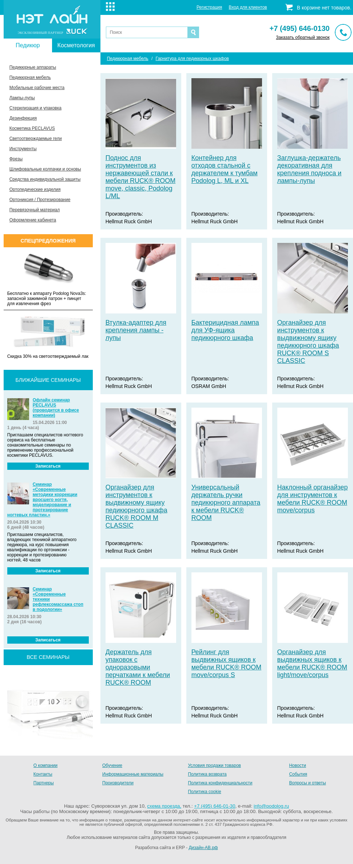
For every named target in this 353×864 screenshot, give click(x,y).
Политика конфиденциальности (220, 782)
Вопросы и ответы (307, 782)
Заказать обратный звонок (302, 37)
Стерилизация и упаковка (35, 108)
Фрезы (16, 158)
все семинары (48, 657)
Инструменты (23, 148)
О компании (45, 765)
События (298, 774)
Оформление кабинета (32, 220)
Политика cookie (204, 791)
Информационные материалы (132, 774)
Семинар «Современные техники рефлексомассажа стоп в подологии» (58, 599)
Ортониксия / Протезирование (40, 199)
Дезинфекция (23, 118)
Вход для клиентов (248, 7)
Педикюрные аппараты (32, 67)
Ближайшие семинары (48, 380)
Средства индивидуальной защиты (45, 179)
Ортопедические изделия (35, 189)
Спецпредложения (48, 241)
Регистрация (209, 7)
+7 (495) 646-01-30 (214, 806)
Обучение (112, 765)
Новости (297, 765)
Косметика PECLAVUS (32, 128)
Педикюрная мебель (30, 77)
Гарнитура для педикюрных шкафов (192, 58)
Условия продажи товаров (214, 765)
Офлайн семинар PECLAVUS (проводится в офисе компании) (56, 407)
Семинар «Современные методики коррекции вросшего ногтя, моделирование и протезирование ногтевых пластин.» (42, 499)
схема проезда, (164, 806)
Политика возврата (207, 774)
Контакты (42, 774)
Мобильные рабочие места (36, 87)
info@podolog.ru (271, 806)
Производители (118, 782)
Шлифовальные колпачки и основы (45, 169)
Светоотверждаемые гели (35, 138)
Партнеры (43, 782)
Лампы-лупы (22, 97)
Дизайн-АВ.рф (203, 847)
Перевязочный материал (34, 209)
